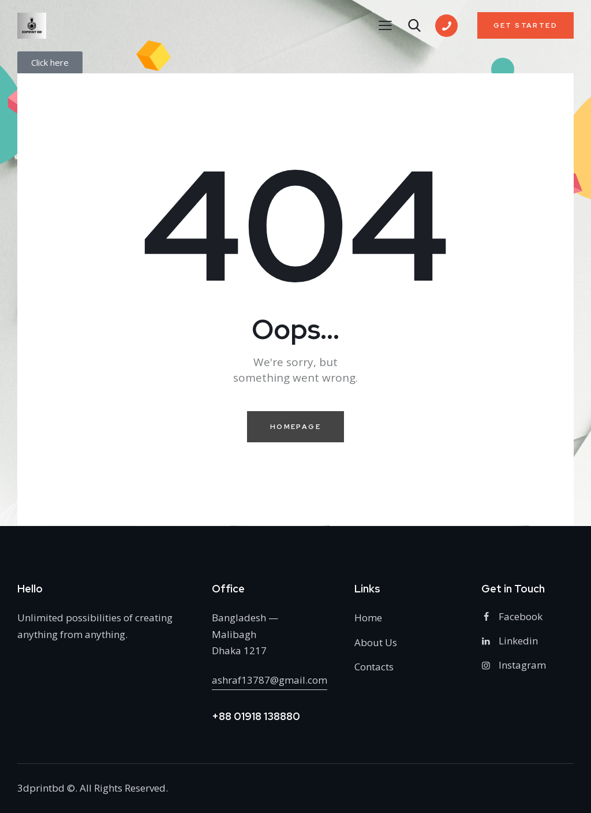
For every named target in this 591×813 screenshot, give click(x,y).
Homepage (295, 426)
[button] (385, 25)
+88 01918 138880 (256, 716)
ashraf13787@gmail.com (269, 680)
